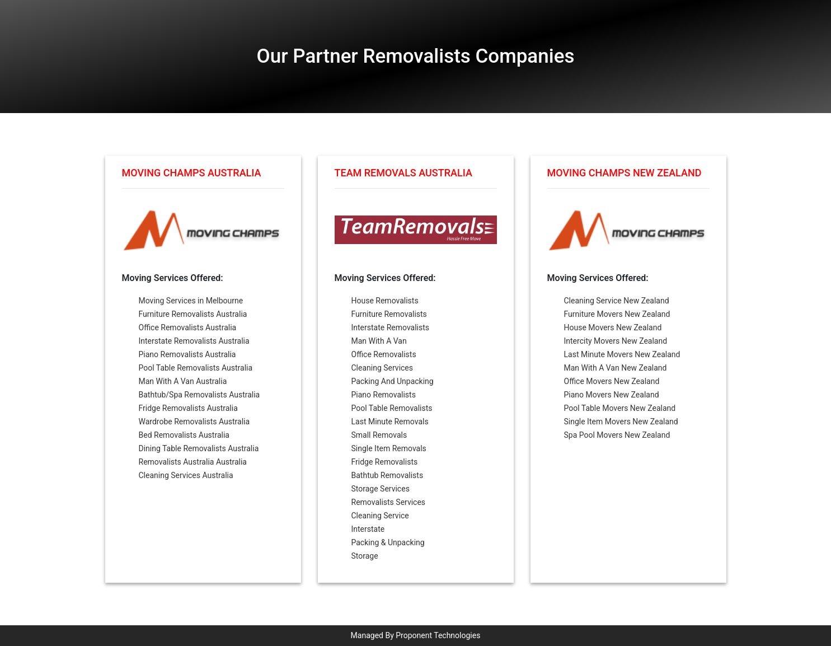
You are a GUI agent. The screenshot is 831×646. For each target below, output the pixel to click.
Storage (364, 555)
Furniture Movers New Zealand (617, 314)
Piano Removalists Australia (187, 354)
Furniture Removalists (389, 314)
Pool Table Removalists (392, 408)
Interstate (368, 529)
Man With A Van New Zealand (615, 367)
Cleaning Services (382, 367)
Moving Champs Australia (191, 173)
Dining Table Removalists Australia (199, 448)
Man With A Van (379, 340)
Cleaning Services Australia (186, 475)
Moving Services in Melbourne (191, 300)
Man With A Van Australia (183, 381)
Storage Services (380, 488)
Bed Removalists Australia (184, 434)
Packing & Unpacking (388, 542)
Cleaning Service (380, 515)
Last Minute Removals (390, 421)
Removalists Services (388, 502)
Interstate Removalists (390, 327)
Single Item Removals (388, 448)
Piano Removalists (383, 394)
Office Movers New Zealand (612, 381)
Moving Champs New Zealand (624, 173)
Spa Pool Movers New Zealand (617, 434)
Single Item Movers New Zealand (621, 421)
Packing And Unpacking (392, 381)
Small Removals (379, 434)
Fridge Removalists (384, 461)
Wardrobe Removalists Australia (194, 421)
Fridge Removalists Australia (188, 408)
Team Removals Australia (403, 173)
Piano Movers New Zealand (611, 394)
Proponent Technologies (438, 635)
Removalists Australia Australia (193, 461)
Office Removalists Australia (188, 327)
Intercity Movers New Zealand (616, 340)
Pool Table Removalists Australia (196, 367)
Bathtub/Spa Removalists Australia (199, 394)
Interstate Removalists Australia (194, 340)
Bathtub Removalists (387, 475)
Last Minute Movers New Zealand (622, 354)
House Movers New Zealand (613, 327)
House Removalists (385, 300)
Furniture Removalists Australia (193, 314)
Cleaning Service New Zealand (616, 300)
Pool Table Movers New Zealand (620, 408)
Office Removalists (383, 354)
